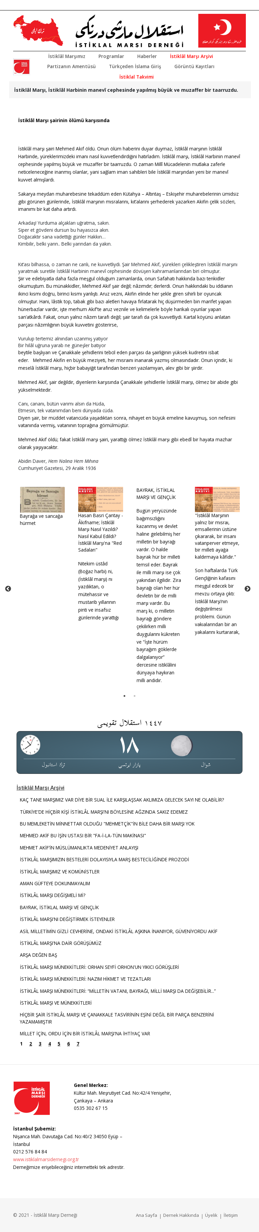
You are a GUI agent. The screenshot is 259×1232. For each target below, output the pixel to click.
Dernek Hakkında (181, 1215)
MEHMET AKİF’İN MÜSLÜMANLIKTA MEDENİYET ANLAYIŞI (79, 847)
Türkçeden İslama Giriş (135, 66)
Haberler (147, 56)
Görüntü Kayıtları (194, 66)
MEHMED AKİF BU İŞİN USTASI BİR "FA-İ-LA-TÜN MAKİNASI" (83, 835)
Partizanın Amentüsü (71, 66)
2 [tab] (134, 696)
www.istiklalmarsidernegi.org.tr (46, 1159)
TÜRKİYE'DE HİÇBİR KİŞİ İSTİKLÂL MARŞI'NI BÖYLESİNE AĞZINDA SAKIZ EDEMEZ (104, 812)
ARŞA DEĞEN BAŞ (38, 955)
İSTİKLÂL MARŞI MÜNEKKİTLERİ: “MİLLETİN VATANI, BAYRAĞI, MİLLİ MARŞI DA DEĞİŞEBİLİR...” (118, 991)
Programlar (111, 56)
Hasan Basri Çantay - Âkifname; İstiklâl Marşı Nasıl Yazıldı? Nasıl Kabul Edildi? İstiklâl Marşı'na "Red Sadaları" (100, 532)
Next (247, 589)
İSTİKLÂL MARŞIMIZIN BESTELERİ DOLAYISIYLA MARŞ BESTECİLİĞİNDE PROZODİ (104, 859)
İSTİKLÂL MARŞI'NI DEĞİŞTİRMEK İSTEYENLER (67, 919)
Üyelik (211, 1215)
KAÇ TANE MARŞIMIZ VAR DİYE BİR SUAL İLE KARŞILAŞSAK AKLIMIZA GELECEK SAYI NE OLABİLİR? (122, 799)
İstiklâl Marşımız (66, 56)
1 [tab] (124, 696)
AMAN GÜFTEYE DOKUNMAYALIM (55, 883)
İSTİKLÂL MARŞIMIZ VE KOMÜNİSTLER (59, 871)
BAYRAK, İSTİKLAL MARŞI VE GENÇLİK (156, 493)
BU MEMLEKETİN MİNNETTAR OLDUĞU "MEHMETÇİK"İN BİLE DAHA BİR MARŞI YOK (107, 823)
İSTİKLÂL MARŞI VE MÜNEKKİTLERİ (56, 1003)
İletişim (231, 1215)
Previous (8, 589)
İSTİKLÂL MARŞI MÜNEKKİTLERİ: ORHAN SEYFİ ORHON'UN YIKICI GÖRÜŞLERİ (99, 967)
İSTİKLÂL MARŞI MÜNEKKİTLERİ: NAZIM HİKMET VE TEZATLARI (85, 979)
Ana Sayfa (146, 1215)
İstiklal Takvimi (136, 77)
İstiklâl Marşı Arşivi (191, 56)
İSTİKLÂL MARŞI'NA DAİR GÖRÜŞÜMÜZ (61, 943)
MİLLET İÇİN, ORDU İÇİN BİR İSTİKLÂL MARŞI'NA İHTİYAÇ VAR (85, 1033)
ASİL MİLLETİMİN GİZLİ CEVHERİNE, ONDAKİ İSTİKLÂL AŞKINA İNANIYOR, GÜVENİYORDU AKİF (119, 931)
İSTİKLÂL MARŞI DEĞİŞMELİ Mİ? (52, 895)
